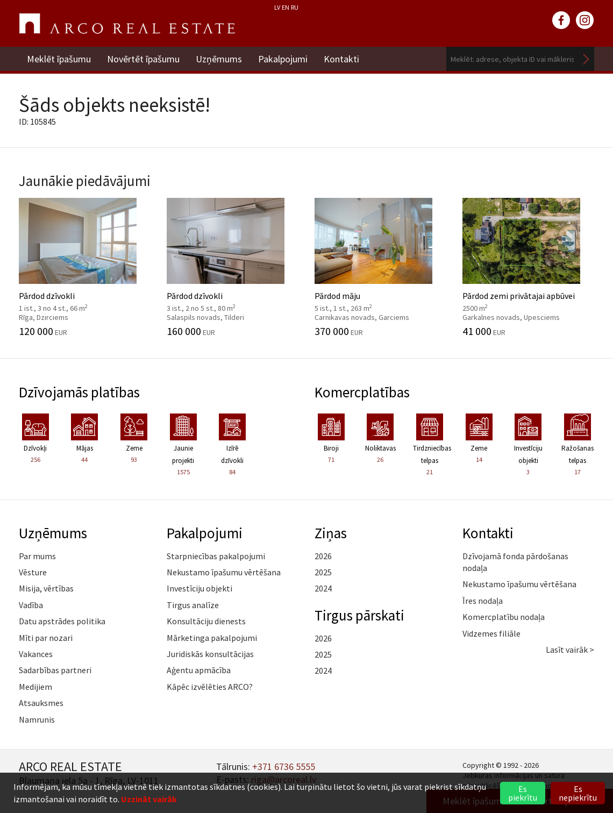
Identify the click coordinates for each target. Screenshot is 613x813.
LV (277, 7)
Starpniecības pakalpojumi (216, 556)
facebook (561, 20)
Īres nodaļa (482, 600)
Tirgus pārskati (359, 615)
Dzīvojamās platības (79, 392)
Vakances (36, 653)
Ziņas (331, 533)
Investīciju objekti (199, 588)
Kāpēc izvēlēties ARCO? (210, 686)
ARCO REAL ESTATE (127, 23)
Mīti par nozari (46, 637)
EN (285, 7)
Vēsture (33, 572)
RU (294, 7)
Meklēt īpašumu (59, 59)
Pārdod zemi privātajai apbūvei (528, 267)
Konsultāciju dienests (206, 621)
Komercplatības (362, 392)
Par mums (37, 556)
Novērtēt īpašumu (143, 59)
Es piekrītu (522, 793)
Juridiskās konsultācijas (210, 653)
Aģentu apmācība (199, 670)
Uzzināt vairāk (149, 799)
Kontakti (341, 59)
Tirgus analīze (193, 605)
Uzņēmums (219, 59)
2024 (323, 588)
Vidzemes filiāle (491, 633)
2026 (323, 556)
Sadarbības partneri (55, 670)
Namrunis (37, 719)
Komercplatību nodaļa (503, 616)
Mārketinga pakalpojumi (212, 637)
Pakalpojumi (283, 59)
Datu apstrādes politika (62, 621)
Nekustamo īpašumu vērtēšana (224, 572)
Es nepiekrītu (578, 793)
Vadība (31, 605)
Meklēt (586, 59)
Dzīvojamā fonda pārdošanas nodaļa (515, 562)
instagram (585, 20)
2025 (323, 572)
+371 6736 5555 (283, 766)
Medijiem (35, 686)
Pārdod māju (380, 267)
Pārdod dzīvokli (85, 267)
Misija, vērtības (46, 588)
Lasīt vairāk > (570, 649)
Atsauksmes (41, 702)
